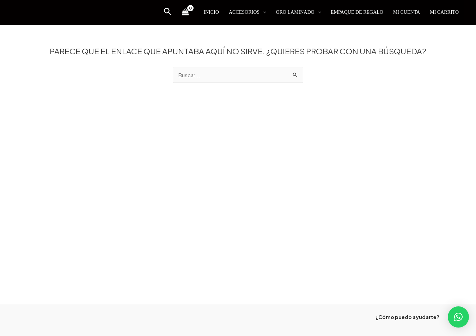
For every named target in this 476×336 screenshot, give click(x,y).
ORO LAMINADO (298, 12)
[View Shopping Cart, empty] (185, 12)
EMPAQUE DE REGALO (357, 12)
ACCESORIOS (247, 12)
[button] (458, 317)
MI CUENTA (406, 12)
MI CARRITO (444, 12)
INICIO (211, 12)
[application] (263, 12)
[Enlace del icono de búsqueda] (168, 12)
